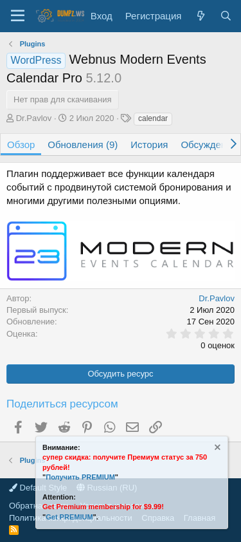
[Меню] (18, 16)
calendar (153, 118)
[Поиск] (225, 16)
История (149, 144)
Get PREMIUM (69, 517)
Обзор (21, 144)
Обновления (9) (83, 144)
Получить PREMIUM (80, 477)
